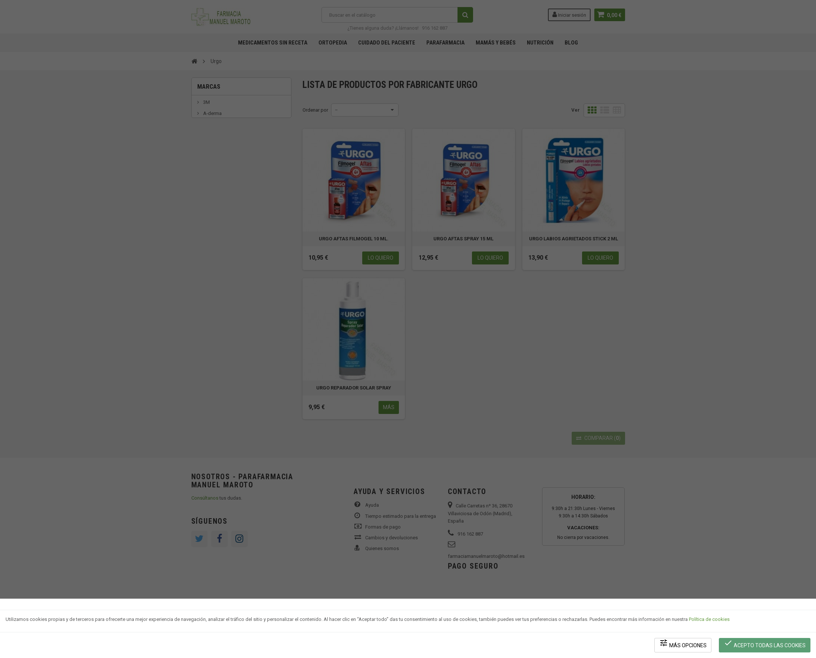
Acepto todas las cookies (765, 643)
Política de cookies (709, 619)
